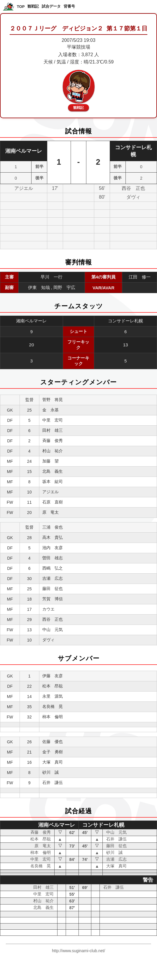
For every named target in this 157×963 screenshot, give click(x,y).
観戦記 (33, 6)
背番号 (69, 6)
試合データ (51, 6)
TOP (21, 6)
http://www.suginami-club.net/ (78, 950)
